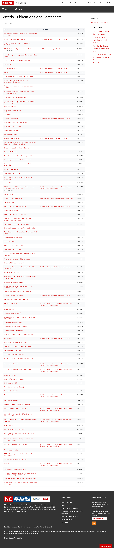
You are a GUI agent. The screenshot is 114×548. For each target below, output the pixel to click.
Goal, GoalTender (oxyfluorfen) (13, 323)
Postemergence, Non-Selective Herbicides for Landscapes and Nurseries (17, 81)
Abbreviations (8, 338)
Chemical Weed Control (11, 118)
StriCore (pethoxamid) (10, 383)
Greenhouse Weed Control (11, 130)
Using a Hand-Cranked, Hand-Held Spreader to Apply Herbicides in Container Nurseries (19, 434)
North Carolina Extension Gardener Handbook (53, 39)
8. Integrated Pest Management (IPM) (14, 39)
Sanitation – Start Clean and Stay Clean (15, 459)
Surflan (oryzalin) (9, 309)
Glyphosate (7, 64)
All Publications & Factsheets (99, 22)
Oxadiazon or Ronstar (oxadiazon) (14, 282)
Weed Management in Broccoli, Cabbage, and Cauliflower (20, 156)
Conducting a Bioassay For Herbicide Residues (18, 160)
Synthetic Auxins (9, 195)
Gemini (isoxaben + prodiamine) (13, 330)
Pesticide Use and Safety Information (15, 206)
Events (80, 3)
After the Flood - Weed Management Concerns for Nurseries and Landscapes (18, 359)
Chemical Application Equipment (13, 295)
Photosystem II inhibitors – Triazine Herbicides (17, 259)
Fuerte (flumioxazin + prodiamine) (14, 387)
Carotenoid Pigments (10, 375)
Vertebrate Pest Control (10, 303)
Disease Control (8, 463)
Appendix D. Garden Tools (11, 138)
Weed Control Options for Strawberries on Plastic (18, 346)
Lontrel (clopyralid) (9, 202)
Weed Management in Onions (12, 126)
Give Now (64, 522)
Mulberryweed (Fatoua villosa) (13, 237)
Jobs (63, 505)
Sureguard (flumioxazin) (11, 210)
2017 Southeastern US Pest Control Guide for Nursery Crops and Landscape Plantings (20, 187)
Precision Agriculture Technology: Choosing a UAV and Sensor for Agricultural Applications (20, 143)
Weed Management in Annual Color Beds (16, 122)
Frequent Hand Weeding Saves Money (15, 469)
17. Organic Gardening (10, 68)
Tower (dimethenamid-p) (11, 450)
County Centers (87, 3)
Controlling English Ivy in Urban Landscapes (17, 60)
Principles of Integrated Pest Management (16, 444)
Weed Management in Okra (12, 173)
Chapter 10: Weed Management (13, 199)
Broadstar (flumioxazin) (11, 391)
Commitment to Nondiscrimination (21, 527)
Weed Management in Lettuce (12, 249)
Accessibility (18, 538)
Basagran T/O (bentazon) (11, 272)
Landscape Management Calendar (14, 354)
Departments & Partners (69, 508)
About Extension (66, 502)
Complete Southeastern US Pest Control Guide (17, 369)
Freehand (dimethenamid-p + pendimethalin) (17, 404)
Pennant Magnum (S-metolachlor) (14, 350)
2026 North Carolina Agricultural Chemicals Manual (19, 49)
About (63, 3)
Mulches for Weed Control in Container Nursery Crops (20, 479)
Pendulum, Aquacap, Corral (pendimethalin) (16, 299)
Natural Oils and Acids (10, 425)
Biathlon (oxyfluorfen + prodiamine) (14, 429)
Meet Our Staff (71, 3)
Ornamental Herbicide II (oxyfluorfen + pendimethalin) (19, 228)
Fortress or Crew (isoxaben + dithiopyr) (15, 326)
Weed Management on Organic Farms (15, 97)
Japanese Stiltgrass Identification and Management (19, 76)
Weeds (18, 9)
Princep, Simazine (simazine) (12, 313)
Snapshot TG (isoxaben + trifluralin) (14, 263)
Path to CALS (104, 3)
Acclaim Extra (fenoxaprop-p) (12, 183)
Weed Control (8, 395)
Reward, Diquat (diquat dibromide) (14, 245)
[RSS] (94, 523)
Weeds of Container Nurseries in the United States (18, 334)
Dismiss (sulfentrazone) (11, 169)
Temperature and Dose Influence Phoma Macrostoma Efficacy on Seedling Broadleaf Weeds (20, 474)
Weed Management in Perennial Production (16, 224)
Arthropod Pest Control (11, 364)
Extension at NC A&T (68, 519)
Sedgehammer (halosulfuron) (12, 111)
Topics (96, 3)
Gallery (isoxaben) (9, 241)
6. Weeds (6, 72)
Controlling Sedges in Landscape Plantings (16, 148)
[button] (37, 30)
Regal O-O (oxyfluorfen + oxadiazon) (14, 379)
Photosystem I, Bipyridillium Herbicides (15, 342)
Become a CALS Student (69, 516)
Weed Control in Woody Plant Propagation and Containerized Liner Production (17, 219)
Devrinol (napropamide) (11, 400)
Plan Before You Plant (10, 134)
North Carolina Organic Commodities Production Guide (56, 199)
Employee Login (106, 546)
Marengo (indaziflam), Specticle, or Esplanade (17, 292)
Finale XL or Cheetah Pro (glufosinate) (15, 214)
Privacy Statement (46, 527)
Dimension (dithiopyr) (10, 107)
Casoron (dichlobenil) (10, 152)
